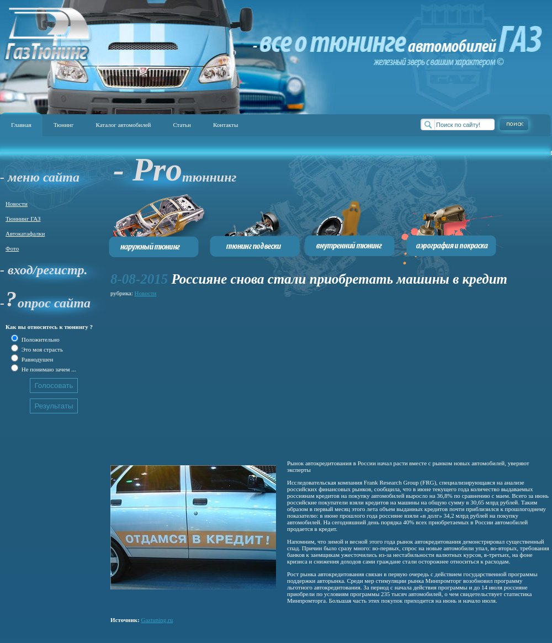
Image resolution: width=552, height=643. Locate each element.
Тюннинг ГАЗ (23, 218)
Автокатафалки (25, 233)
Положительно (40, 339)
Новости (17, 203)
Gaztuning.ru (157, 620)
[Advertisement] (267, 376)
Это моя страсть (41, 349)
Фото (12, 248)
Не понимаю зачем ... (48, 369)
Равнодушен (36, 359)
